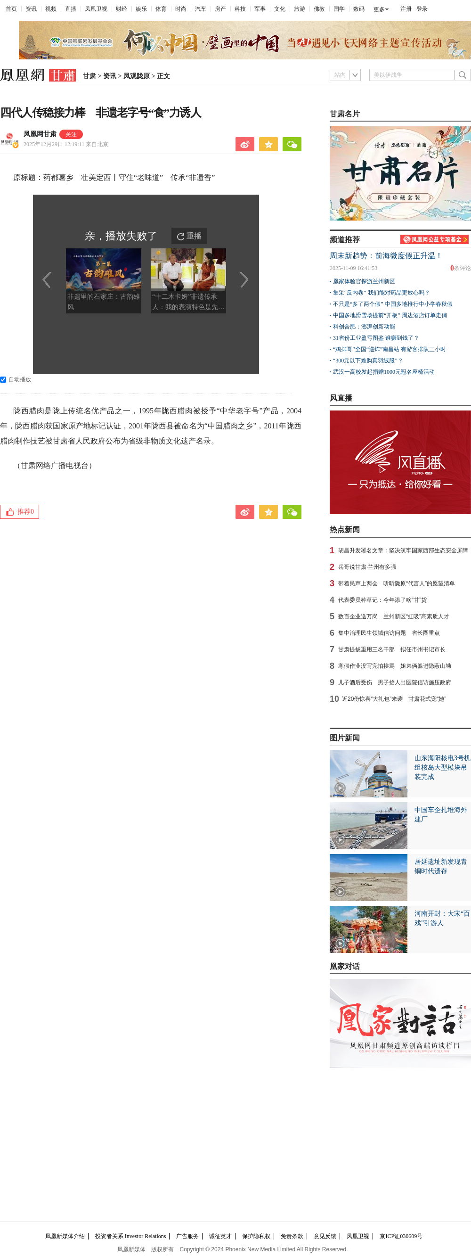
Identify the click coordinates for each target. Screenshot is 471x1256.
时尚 (181, 9)
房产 (220, 9)
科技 (240, 9)
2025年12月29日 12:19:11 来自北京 (66, 144)
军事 (260, 9)
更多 (379, 9)
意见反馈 (325, 1236)
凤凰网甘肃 (40, 134)
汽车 (200, 9)
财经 (121, 9)
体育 (161, 9)
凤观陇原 (136, 76)
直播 (70, 9)
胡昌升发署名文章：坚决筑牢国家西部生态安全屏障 (403, 550)
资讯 (31, 9)
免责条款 (292, 1236)
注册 (406, 9)
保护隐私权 (256, 1236)
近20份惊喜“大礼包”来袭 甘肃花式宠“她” (394, 699)
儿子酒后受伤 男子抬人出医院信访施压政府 (394, 682)
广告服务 (187, 1236)
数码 (359, 9)
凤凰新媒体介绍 (65, 1236)
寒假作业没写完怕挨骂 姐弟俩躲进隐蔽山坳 (394, 666)
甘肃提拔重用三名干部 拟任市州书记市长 (392, 649)
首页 (11, 9)
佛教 (319, 9)
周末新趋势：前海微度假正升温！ (386, 256)
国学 (339, 9)
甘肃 (89, 76)
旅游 (299, 9)
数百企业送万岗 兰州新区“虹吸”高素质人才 (393, 616)
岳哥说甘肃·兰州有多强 (367, 567)
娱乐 (141, 9)
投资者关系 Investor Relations (130, 1236)
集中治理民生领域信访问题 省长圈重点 (389, 633)
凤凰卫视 (96, 9)
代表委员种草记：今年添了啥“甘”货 (382, 600)
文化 (279, 9)
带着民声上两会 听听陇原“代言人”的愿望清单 (396, 583)
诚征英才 (220, 1236)
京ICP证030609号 (401, 1236)
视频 (51, 9)
